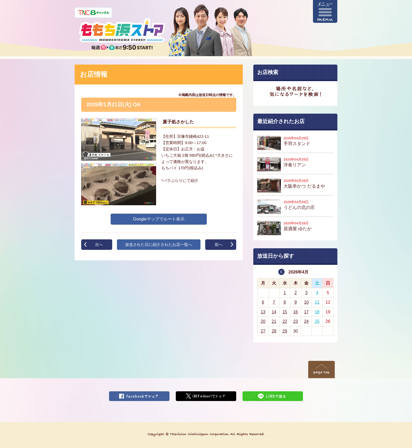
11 (317, 302)
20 (263, 321)
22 (284, 321)
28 (274, 331)
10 (306, 302)
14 (274, 312)
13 (263, 312)
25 (317, 321)
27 (263, 331)
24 (306, 321)
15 (284, 312)
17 (306, 312)
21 (274, 321)
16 (295, 312)
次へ (99, 244)
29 (284, 331)
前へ (219, 244)
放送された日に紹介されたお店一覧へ (158, 244)
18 (317, 312)
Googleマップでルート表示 (158, 219)
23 (295, 321)
